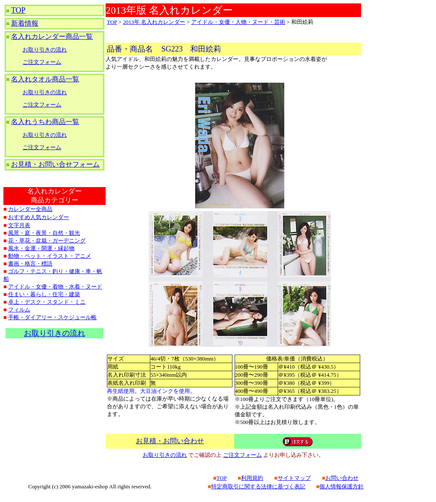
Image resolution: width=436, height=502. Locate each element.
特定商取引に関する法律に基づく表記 (258, 486)
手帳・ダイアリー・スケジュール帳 (52, 317)
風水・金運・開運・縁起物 (41, 248)
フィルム (19, 309)
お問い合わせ (342, 478)
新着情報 (24, 23)
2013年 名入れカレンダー (154, 22)
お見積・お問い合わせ (170, 440)
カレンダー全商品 (30, 209)
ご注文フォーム (42, 62)
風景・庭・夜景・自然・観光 (44, 233)
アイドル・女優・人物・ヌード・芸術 (238, 22)
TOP (18, 10)
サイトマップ (294, 478)
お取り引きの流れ (45, 49)
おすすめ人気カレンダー (38, 217)
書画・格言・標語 (30, 263)
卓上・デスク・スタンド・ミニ (47, 302)
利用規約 (252, 478)
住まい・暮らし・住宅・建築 (44, 294)
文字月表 (19, 225)
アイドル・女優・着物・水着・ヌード (55, 286)
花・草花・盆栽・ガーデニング (47, 240)
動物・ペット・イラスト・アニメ (49, 256)
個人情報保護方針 (341, 486)
